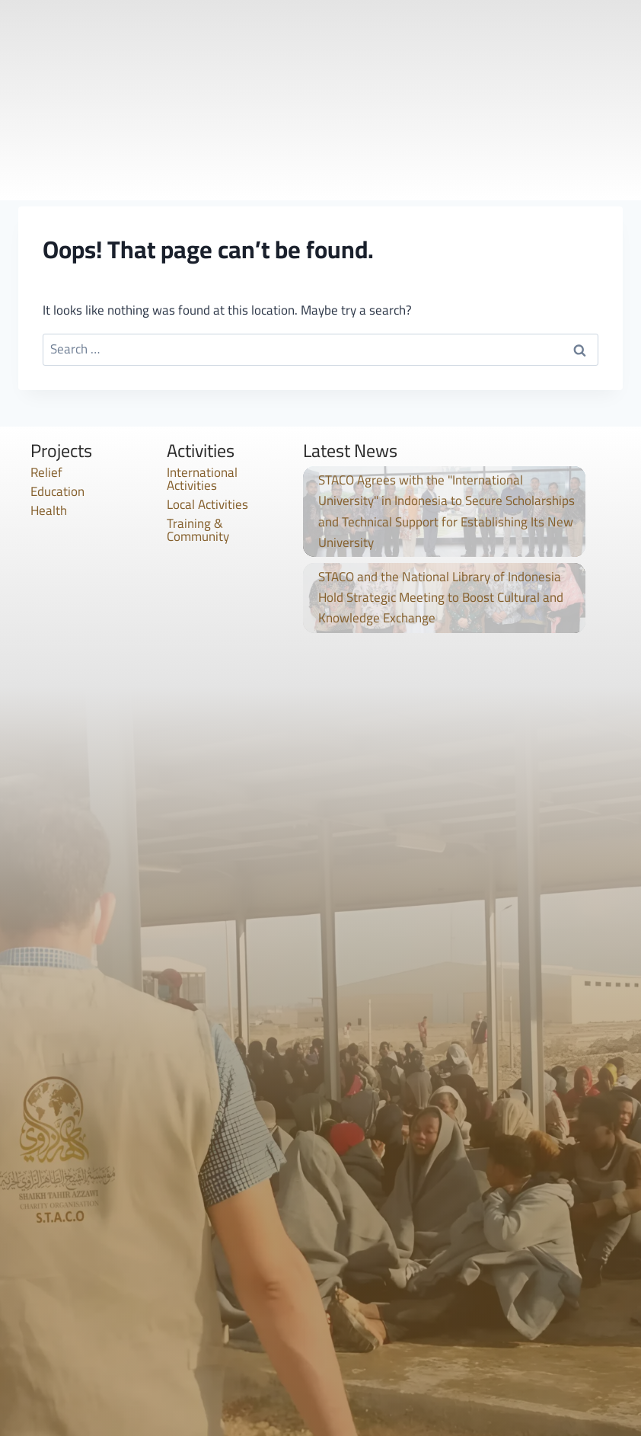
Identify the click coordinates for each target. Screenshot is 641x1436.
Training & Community (198, 529)
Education (57, 491)
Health (48, 510)
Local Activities (207, 504)
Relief (46, 472)
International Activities (202, 478)
